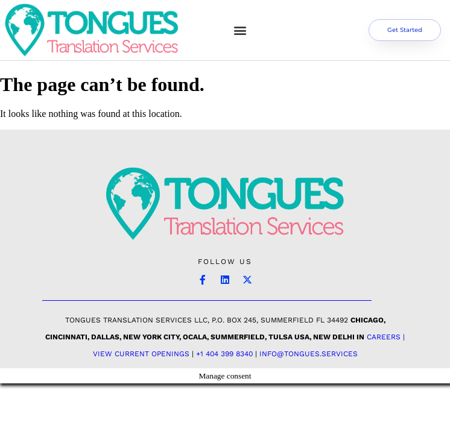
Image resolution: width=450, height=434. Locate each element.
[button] (240, 30)
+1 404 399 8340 (224, 354)
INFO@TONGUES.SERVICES (308, 354)
